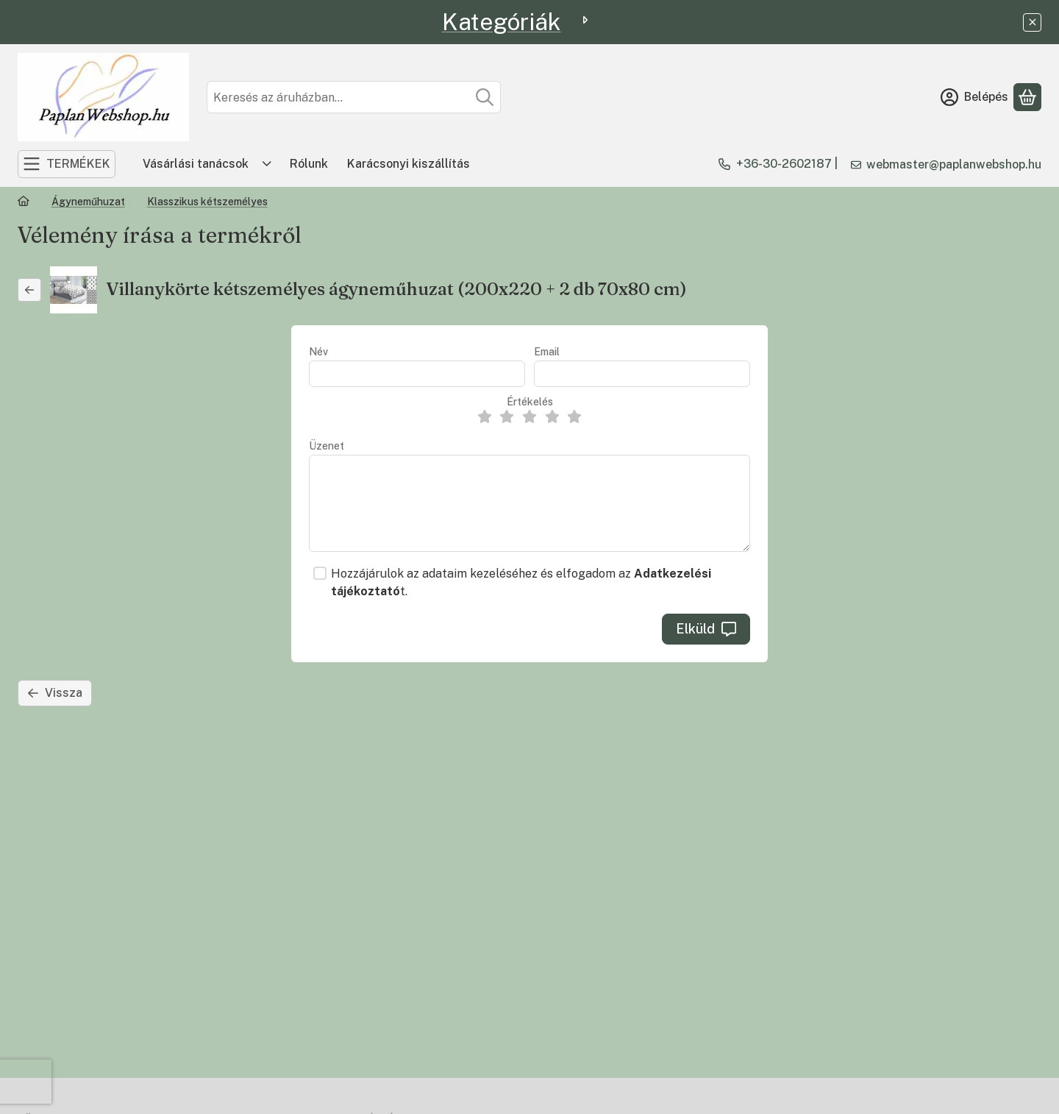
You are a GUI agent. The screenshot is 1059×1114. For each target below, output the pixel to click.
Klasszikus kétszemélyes (207, 201)
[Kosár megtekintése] (1027, 97)
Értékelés (530, 402)
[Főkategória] (23, 203)
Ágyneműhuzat (88, 201)
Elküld (706, 628)
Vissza (54, 693)
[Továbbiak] (267, 164)
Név (318, 352)
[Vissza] (29, 290)
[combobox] (354, 97)
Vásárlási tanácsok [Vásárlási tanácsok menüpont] (196, 164)
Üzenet (326, 446)
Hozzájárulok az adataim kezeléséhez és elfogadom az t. (521, 582)
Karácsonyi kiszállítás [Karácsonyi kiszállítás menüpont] (408, 164)
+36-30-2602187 (784, 164)
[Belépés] (974, 97)
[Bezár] (1032, 22)
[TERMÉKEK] (66, 164)
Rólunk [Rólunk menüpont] (309, 164)
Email (547, 352)
